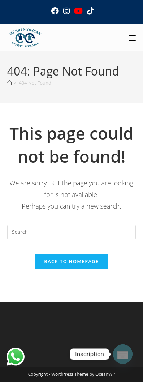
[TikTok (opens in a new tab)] (89, 11)
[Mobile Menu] (132, 37)
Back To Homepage (71, 261)
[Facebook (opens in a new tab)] (55, 11)
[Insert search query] (71, 232)
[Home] (9, 83)
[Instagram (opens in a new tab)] (66, 11)
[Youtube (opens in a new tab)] (78, 11)
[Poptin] (123, 354)
